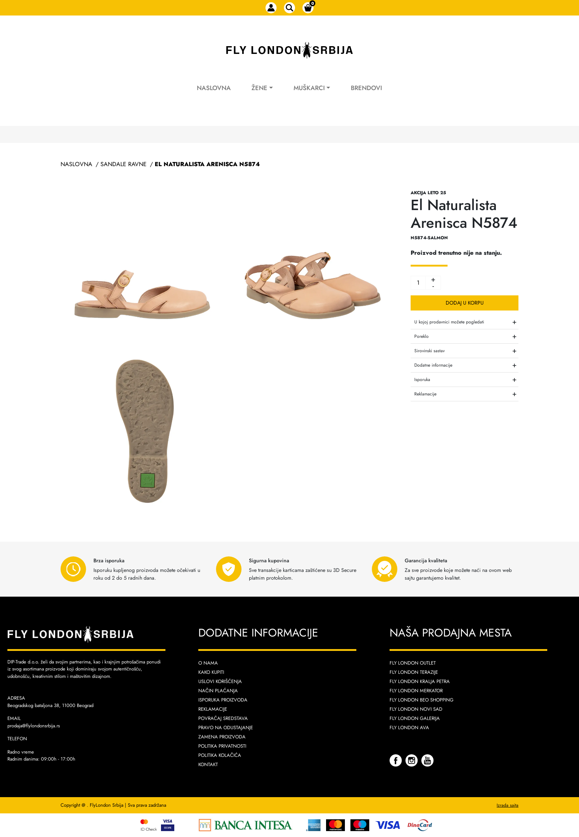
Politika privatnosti (222, 745)
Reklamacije (212, 709)
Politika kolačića (219, 755)
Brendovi (366, 87)
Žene (259, 87)
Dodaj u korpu (465, 302)
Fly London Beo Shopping (421, 699)
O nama (208, 662)
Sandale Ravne (123, 164)
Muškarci (309, 87)
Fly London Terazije (414, 672)
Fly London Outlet (413, 662)
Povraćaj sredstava (223, 718)
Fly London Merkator (416, 690)
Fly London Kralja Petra (420, 681)
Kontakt (208, 764)
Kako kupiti (211, 672)
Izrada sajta (507, 805)
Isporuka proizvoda (222, 699)
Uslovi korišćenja (220, 681)
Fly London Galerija (415, 718)
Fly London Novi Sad (416, 709)
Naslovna (214, 87)
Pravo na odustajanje (225, 727)
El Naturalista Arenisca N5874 (207, 164)
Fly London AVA (409, 727)
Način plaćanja (218, 690)
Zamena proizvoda (222, 736)
